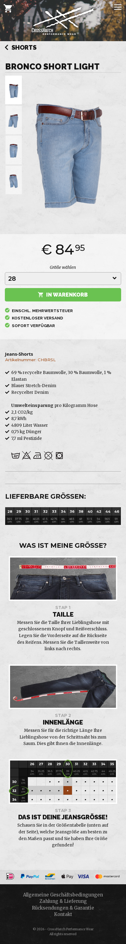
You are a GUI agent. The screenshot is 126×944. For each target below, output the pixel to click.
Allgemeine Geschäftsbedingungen (63, 895)
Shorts (20, 48)
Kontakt (63, 914)
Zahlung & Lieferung (63, 901)
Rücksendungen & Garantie (63, 908)
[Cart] (8, 8)
